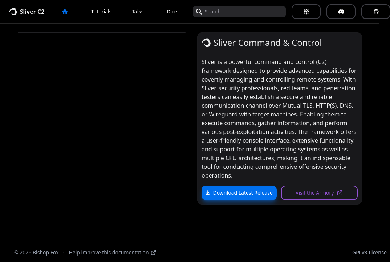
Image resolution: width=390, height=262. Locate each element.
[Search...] (248, 11)
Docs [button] (177, 11)
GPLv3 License (369, 252)
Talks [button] (143, 11)
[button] (70, 11)
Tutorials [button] (106, 11)
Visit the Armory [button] (324, 192)
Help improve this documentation (113, 252)
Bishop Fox (46, 252)
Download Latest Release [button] (244, 192)
